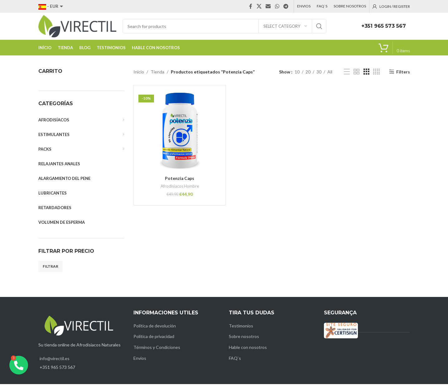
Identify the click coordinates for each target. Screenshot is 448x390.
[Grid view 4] (376, 78)
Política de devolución (154, 331)
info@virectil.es (55, 364)
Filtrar (50, 272)
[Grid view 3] (366, 78)
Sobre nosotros (244, 342)
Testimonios (241, 331)
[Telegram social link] (285, 6)
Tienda (157, 77)
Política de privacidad (153, 342)
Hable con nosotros (248, 353)
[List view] (347, 78)
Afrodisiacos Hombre (179, 192)
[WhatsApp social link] (277, 6)
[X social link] (258, 6)
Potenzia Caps (180, 184)
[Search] (224, 29)
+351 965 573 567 (383, 29)
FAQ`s (235, 363)
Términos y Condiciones (156, 353)
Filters (403, 77)
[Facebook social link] (250, 6)
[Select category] (285, 29)
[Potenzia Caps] (179, 137)
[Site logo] (77, 28)
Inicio (138, 77)
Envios (139, 363)
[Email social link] (268, 6)
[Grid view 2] (356, 78)
